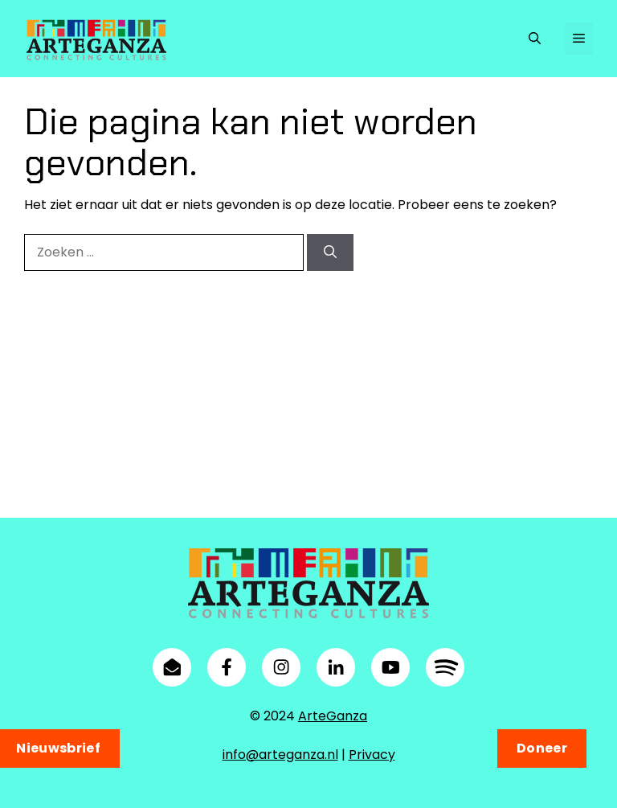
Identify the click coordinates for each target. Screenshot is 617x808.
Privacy (372, 754)
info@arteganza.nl (280, 754)
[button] (535, 39)
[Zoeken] (330, 253)
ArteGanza (332, 716)
